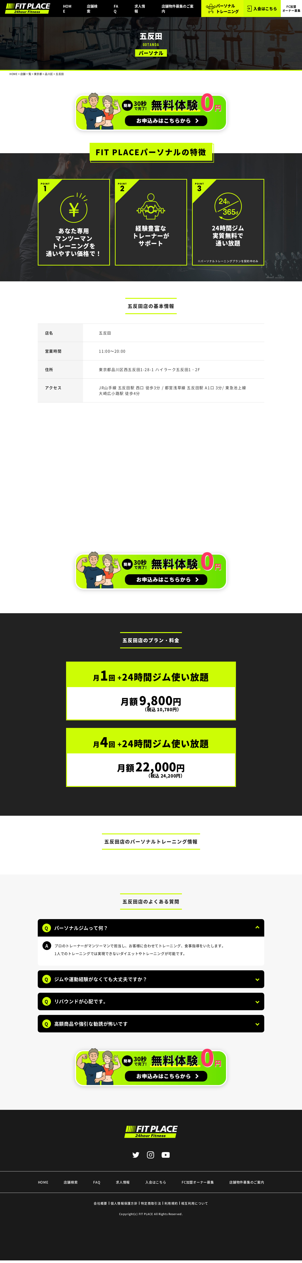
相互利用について (194, 1205)
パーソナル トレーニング (222, 8)
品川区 (49, 74)
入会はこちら (262, 9)
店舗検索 (92, 8)
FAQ (116, 8)
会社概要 (100, 1205)
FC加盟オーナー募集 (198, 1184)
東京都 (38, 74)
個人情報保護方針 (124, 1205)
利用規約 (171, 1205)
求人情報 (139, 8)
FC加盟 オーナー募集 (291, 8)
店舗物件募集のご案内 (177, 8)
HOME (67, 8)
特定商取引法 (151, 1205)
